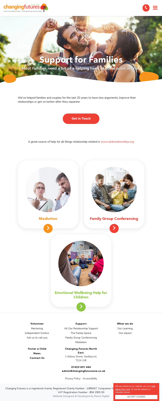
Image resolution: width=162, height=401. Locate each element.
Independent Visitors (37, 333)
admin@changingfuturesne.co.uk (83, 371)
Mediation (81, 342)
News (37, 353)
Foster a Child (37, 349)
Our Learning (125, 328)
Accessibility (90, 378)
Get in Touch (81, 118)
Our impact (125, 333)
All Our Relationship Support (81, 328)
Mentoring (37, 328)
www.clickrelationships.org (117, 142)
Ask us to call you (37, 337)
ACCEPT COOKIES (136, 396)
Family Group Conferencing (81, 337)
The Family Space (81, 333)
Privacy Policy (73, 378)
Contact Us (37, 358)
